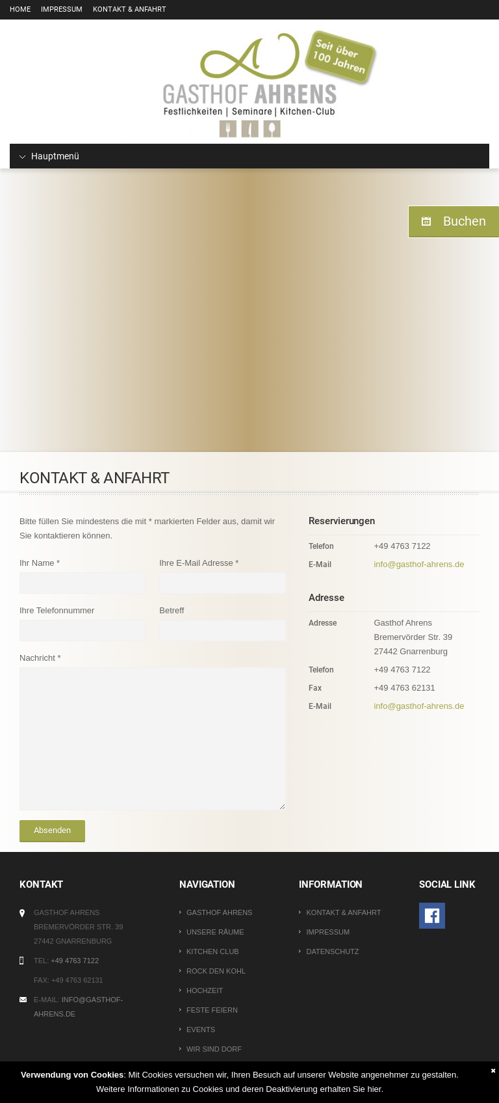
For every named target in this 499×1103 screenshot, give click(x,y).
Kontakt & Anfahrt (129, 9)
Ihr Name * (39, 563)
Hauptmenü (49, 156)
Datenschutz (332, 951)
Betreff (171, 610)
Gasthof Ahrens (219, 912)
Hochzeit (204, 990)
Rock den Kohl (216, 971)
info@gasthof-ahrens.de (419, 564)
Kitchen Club (212, 951)
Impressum (62, 9)
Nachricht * (40, 658)
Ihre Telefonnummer (56, 610)
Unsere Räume (215, 932)
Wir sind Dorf (214, 1049)
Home (20, 9)
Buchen (464, 221)
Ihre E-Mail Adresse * (198, 563)
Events (200, 1029)
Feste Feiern (212, 1010)
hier (374, 1089)
